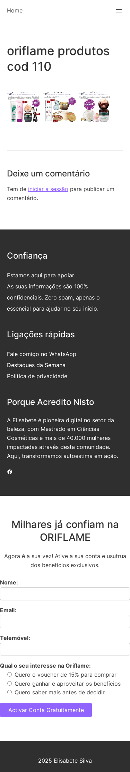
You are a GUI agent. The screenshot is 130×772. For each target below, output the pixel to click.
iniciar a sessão (48, 188)
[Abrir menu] (119, 11)
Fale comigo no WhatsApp (41, 353)
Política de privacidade (37, 376)
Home (15, 10)
